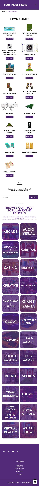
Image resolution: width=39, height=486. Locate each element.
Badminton (9, 113)
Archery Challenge (29, 54)
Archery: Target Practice (29, 74)
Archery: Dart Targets (9, 74)
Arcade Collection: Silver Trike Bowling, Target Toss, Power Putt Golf (9, 52)
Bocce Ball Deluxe (29, 113)
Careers (19, 472)
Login (19, 475)
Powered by (19, 203)
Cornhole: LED (9, 152)
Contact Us (19, 469)
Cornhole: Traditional (9, 171)
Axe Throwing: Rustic (9, 93)
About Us (19, 466)
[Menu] (36, 4)
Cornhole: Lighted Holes (29, 152)
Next (19, 182)
